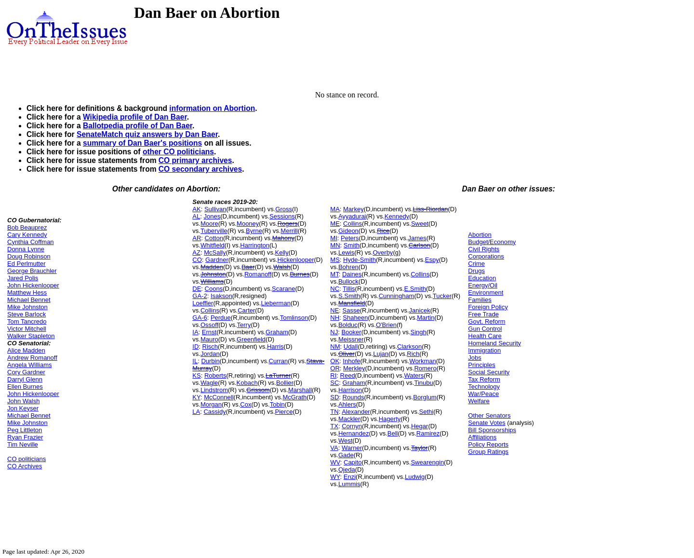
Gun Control (485, 328)
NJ (334, 332)
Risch (210, 346)
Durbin (210, 361)
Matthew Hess (27, 292)
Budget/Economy (492, 241)
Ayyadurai (352, 216)
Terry (244, 324)
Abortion (479, 234)
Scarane (283, 288)
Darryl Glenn (24, 379)
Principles (481, 364)
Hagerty (390, 418)
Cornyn (352, 426)
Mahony (283, 238)
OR (335, 368)
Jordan (210, 353)
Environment (485, 292)
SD (334, 397)
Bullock (348, 281)
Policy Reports (488, 444)
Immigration (484, 350)
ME (335, 223)
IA (195, 332)
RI (333, 375)
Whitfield (212, 245)
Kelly (282, 252)
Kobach (247, 382)
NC (334, 288)
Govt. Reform (486, 321)
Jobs (474, 357)
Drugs (476, 270)
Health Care (484, 336)
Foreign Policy (487, 307)
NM (335, 346)
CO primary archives (195, 160)
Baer (247, 267)
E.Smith (415, 288)
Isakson (221, 295)
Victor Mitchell (26, 328)
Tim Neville (22, 444)
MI (333, 238)
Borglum (424, 397)
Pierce (284, 411)
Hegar (419, 426)
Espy (432, 259)
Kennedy (397, 216)
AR (196, 238)
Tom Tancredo (26, 321)
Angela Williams (29, 364)
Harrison (350, 390)
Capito (353, 462)
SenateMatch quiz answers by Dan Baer (147, 134)
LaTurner (278, 375)
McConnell (218, 397)
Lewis (346, 252)
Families (479, 299)
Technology (484, 386)
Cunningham (396, 295)
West (345, 440)
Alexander (356, 411)
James (417, 238)
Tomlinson (294, 317)
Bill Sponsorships (492, 430)
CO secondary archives (200, 169)
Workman (422, 361)
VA (334, 447)
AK (196, 209)
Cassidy (214, 411)
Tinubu (423, 382)
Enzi (350, 476)
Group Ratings (488, 451)
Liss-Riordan (430, 209)
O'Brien (386, 324)
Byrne (254, 230)
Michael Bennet (29, 299)
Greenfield (251, 339)
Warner (352, 447)
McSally (215, 252)
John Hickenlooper (33, 285)
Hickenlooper (296, 259)
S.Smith (349, 295)
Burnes (299, 274)
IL (195, 361)
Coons (214, 288)
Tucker (442, 295)
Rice (383, 230)
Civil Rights (483, 249)
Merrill (288, 230)
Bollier (285, 382)
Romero (425, 368)
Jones (211, 216)
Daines (351, 274)
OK (334, 361)
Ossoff (209, 324)
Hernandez (353, 433)
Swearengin (427, 462)
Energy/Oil (482, 285)
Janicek (419, 310)
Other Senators (489, 415)
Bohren (348, 267)
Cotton (214, 238)
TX (334, 426)
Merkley (354, 368)
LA (196, 411)
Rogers (288, 223)
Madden (211, 267)
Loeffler (202, 303)
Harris (275, 346)
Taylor (419, 447)
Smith (352, 245)
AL (196, 216)
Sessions (282, 216)
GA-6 (199, 317)
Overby (383, 252)
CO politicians (26, 459)
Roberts (215, 375)
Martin (425, 317)
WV (335, 462)
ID (195, 346)
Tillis (349, 288)
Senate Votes (486, 422)
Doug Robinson (29, 256)
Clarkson (409, 346)
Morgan (211, 404)
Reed (347, 375)
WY (335, 476)
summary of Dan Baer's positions (142, 143)
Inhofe (351, 361)
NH (334, 317)
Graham (277, 332)
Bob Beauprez (27, 227)
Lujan (380, 353)
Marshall (300, 390)
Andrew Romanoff (32, 357)
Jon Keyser (23, 408)
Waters (414, 375)
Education (482, 278)
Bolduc (348, 324)
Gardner (216, 259)
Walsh (282, 267)
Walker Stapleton (31, 336)
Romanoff (257, 274)
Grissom (257, 390)
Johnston (213, 274)
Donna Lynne (25, 249)
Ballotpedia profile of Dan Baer (137, 126)
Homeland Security (494, 343)
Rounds (353, 397)
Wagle (209, 382)
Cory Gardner (26, 372)
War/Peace (483, 393)
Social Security (488, 372)
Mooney (248, 223)
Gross (283, 209)
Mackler (349, 418)
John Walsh (23, 401)
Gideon (348, 230)
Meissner (351, 339)
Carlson (419, 245)
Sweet (419, 223)
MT (334, 274)
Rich (413, 353)
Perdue (221, 317)
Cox (245, 404)
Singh (419, 332)
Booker (351, 332)
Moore (209, 223)
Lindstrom (214, 390)
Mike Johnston (27, 307)
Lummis (349, 484)
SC (334, 382)
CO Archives (24, 466)
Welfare (479, 401)
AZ (196, 252)
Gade (346, 455)
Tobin (277, 404)
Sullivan (215, 209)
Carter (246, 310)
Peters (350, 238)
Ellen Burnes (25, 386)
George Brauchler (32, 270)
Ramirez (428, 433)
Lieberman (275, 303)
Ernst (209, 332)
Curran (278, 361)
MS (335, 259)
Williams (212, 281)
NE (334, 310)
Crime (476, 263)
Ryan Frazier (25, 437)
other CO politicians (178, 152)
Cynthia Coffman (30, 241)
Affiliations (482, 437)
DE (196, 288)
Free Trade (483, 314)
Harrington (254, 245)
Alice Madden (26, 350)
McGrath (294, 397)
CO (197, 259)
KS (196, 375)
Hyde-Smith (359, 259)
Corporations (486, 256)
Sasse (351, 310)
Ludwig (415, 476)
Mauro (209, 339)
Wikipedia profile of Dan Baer (135, 117)
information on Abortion (212, 108)
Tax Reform (484, 379)
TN (334, 411)
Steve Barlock (26, 314)
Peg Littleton (24, 430)
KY (196, 397)
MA (335, 209)
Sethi (426, 411)
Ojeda (346, 469)
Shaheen (355, 317)
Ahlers (347, 404)
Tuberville (213, 230)
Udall (351, 346)
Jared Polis (22, 278)
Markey (353, 209)
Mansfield (351, 303)
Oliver (346, 353)
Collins (209, 310)
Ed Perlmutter (26, 263)
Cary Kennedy (27, 234)
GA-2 (199, 295)
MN (335, 245)
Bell (392, 433)
